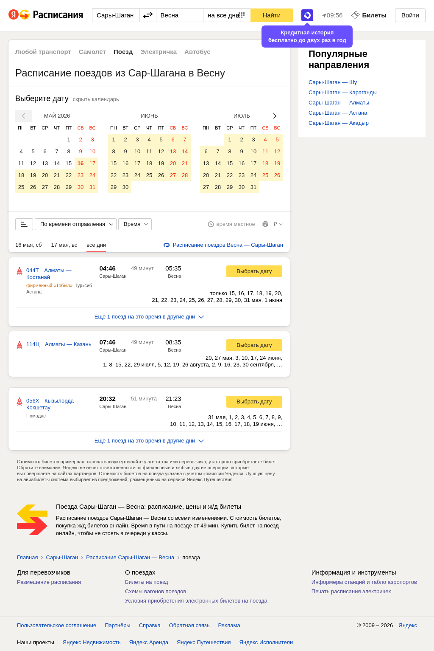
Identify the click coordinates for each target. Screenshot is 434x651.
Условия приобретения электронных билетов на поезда (196, 600)
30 (80, 187)
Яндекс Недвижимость (92, 642)
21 (57, 175)
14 (57, 163)
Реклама (229, 625)
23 (80, 175)
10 (92, 151)
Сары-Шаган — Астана (338, 113)
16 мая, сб (28, 245)
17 (92, 163)
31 (92, 187)
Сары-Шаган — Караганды (343, 92)
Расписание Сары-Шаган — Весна (130, 557)
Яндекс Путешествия (204, 642)
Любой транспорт (43, 51)
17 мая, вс (64, 245)
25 (21, 187)
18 (21, 175)
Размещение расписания (49, 582)
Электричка (158, 51)
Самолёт (92, 51)
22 (69, 175)
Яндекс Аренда (148, 642)
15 (69, 163)
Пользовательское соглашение (56, 625)
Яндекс (407, 625)
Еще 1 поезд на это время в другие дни (149, 316)
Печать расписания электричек (351, 591)
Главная (27, 557)
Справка (150, 625)
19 (33, 175)
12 (33, 163)
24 (92, 175)
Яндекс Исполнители (266, 642)
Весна (174, 276)
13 (45, 163)
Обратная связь (189, 625)
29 (69, 187)
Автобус (197, 51)
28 (57, 187)
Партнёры (117, 625)
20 (45, 175)
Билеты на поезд (146, 582)
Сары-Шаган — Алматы (339, 102)
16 (80, 163)
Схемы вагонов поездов (155, 591)
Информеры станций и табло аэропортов (364, 582)
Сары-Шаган (112, 276)
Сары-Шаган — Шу (333, 82)
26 (33, 187)
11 (21, 163)
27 (45, 187)
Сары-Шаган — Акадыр (339, 123)
